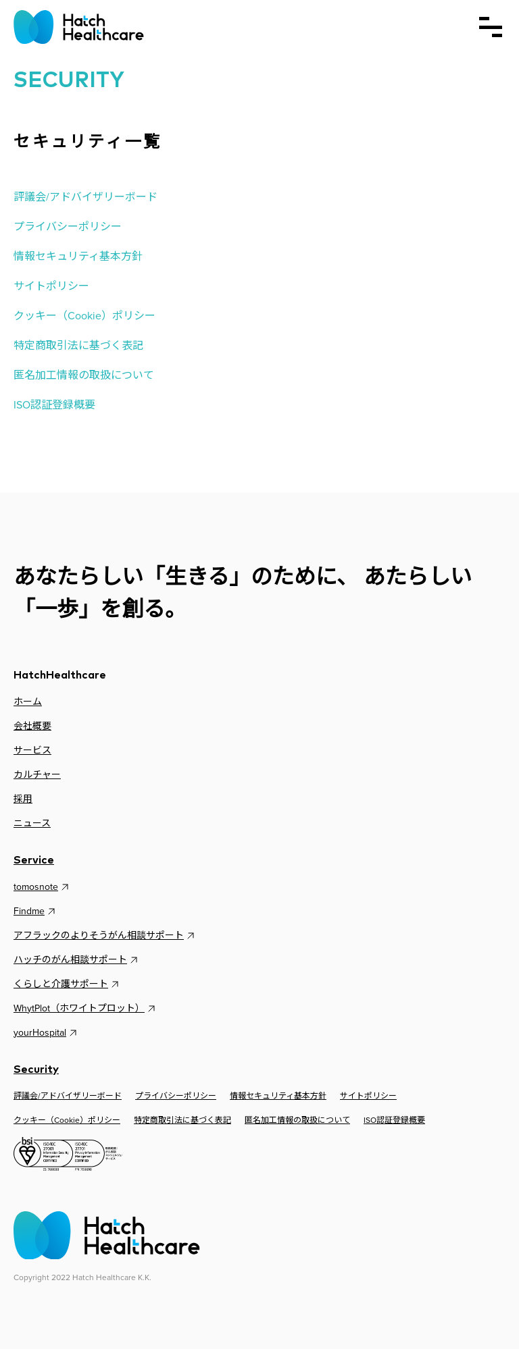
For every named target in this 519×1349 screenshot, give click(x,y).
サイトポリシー (51, 286)
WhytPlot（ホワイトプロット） (86, 1008)
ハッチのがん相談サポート (77, 960)
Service (34, 860)
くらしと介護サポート (68, 984)
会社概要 (32, 726)
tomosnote (43, 887)
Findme (36, 911)
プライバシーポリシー (68, 226)
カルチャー (37, 775)
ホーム (28, 702)
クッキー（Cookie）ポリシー (84, 315)
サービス (32, 750)
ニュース (32, 823)
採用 (23, 799)
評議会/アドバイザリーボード (85, 197)
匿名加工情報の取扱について (84, 375)
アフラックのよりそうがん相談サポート (105, 936)
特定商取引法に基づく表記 (78, 345)
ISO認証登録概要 (54, 405)
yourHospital (47, 1033)
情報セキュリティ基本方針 (78, 256)
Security (36, 1069)
